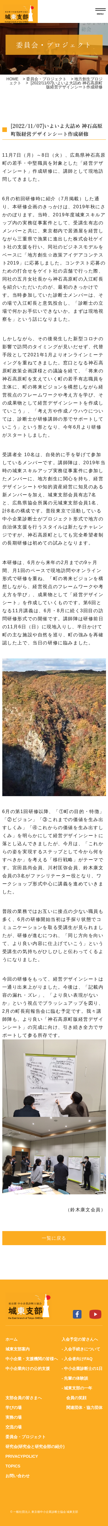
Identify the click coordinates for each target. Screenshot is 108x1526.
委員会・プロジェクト (46, 79)
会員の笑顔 (76, 1397)
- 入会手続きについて (81, 1349)
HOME (12, 79)
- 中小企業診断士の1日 (82, 1368)
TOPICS (12, 1466)
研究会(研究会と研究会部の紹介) (35, 1446)
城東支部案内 (17, 1349)
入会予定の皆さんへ (80, 1339)
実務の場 (13, 1417)
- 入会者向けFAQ (77, 1358)
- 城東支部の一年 (77, 1388)
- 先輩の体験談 (75, 1378)
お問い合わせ (17, 1475)
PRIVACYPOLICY (21, 1456)
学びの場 (13, 1407)
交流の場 (13, 1427)
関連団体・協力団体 (84, 1407)
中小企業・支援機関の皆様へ (31, 1358)
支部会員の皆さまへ (23, 1397)
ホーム (11, 1339)
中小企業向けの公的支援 (27, 1368)
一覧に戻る (54, 1238)
